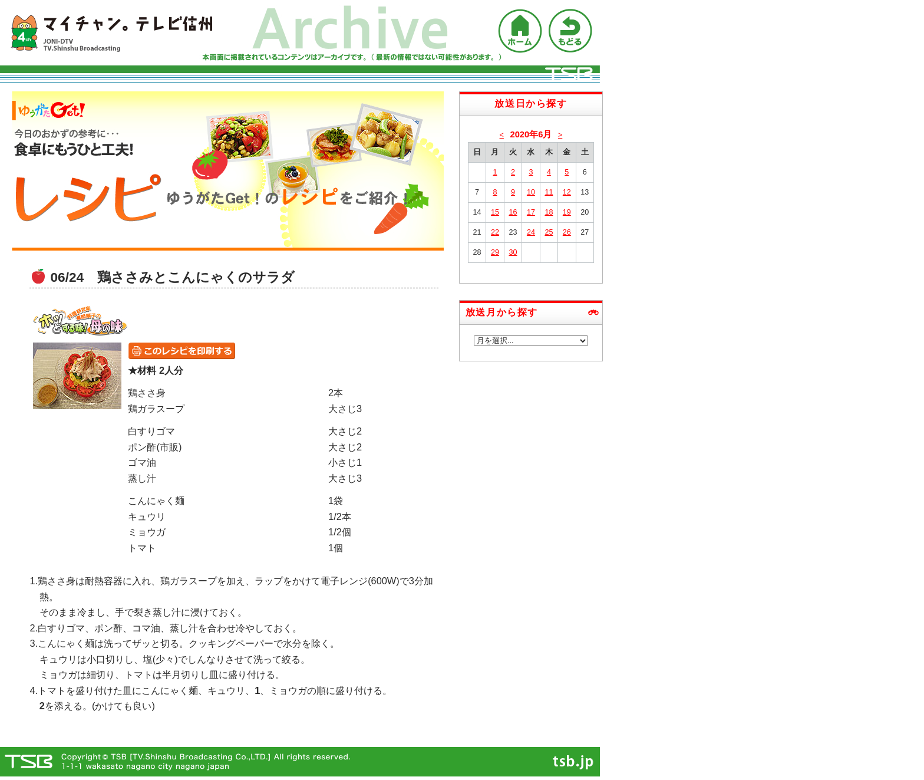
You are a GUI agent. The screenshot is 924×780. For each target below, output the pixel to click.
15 (495, 212)
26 (567, 232)
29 (495, 252)
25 (548, 232)
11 (548, 192)
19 (567, 212)
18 (548, 212)
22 (495, 232)
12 (567, 192)
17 (531, 212)
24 (531, 232)
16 (513, 212)
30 (513, 252)
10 (531, 192)
